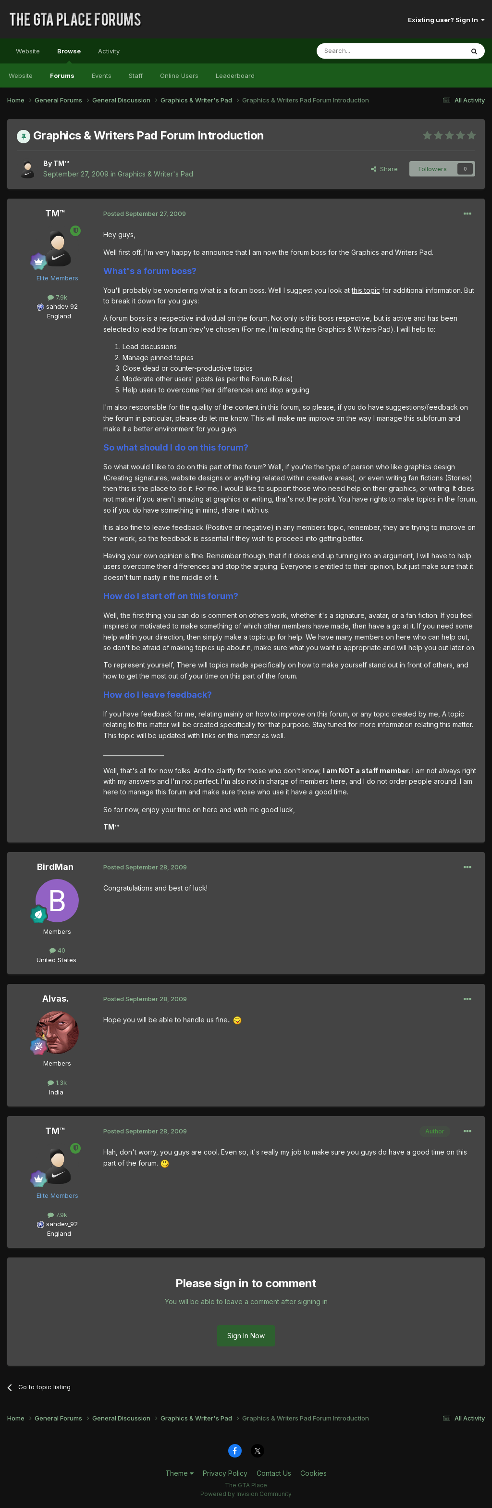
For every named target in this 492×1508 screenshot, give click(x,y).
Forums (62, 75)
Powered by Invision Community (246, 1493)
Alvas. (55, 998)
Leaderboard (235, 75)
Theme (179, 1473)
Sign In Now (246, 1336)
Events (101, 75)
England (56, 316)
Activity (109, 51)
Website (28, 51)
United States (56, 960)
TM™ (61, 163)
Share (384, 169)
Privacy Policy (225, 1473)
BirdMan (55, 867)
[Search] (366, 51)
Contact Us (274, 1473)
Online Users (179, 75)
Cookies (313, 1473)
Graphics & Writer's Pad (155, 174)
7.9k (57, 297)
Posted (144, 213)
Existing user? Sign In (446, 20)
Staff (136, 75)
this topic (366, 290)
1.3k (57, 1082)
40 (57, 950)
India (56, 1092)
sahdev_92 (62, 306)
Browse (69, 55)
